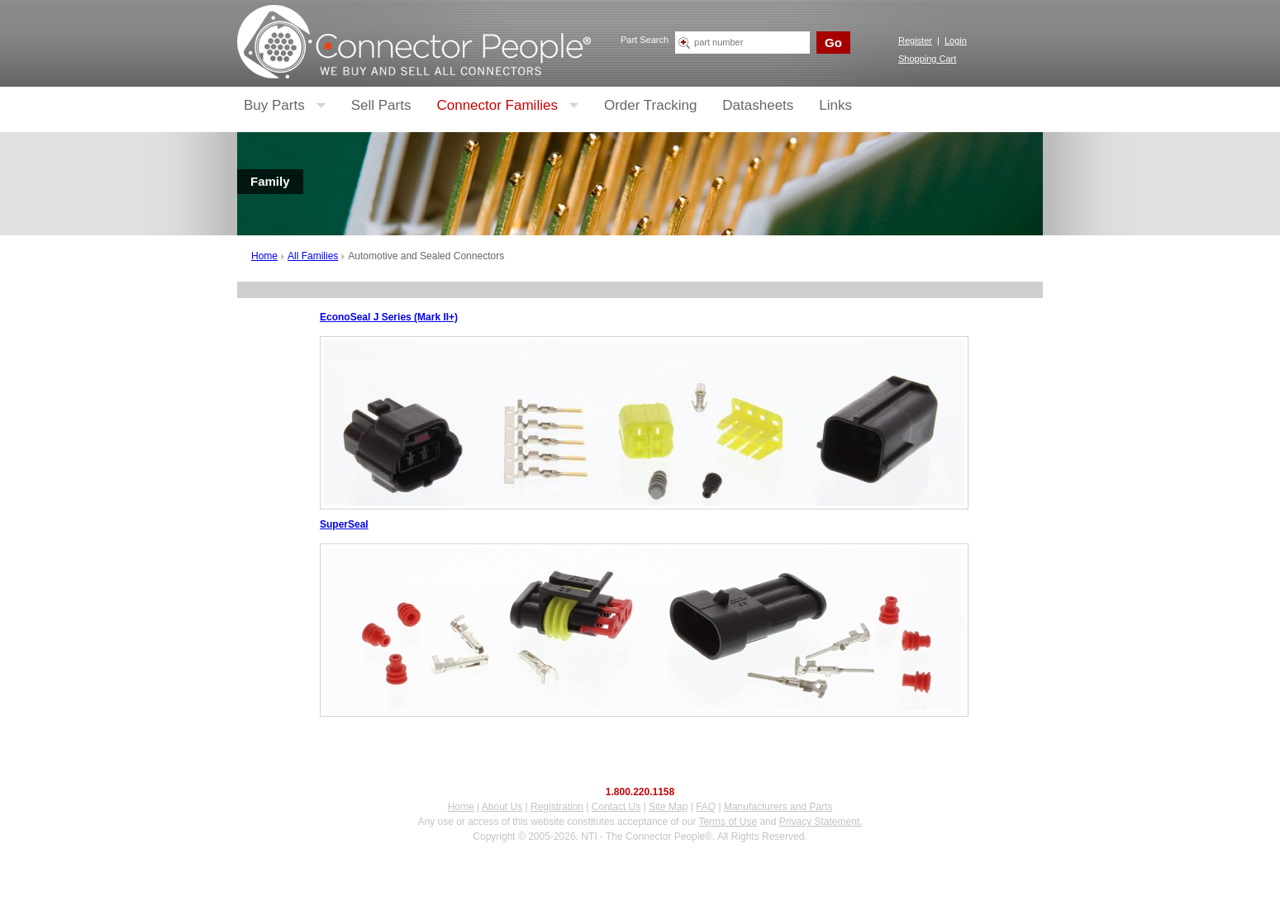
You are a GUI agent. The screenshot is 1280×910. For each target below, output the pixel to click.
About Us (502, 807)
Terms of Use (727, 821)
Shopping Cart (927, 59)
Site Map (668, 807)
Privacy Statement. (821, 821)
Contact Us (616, 807)
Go (833, 43)
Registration (557, 807)
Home (264, 256)
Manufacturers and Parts (778, 807)
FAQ (706, 807)
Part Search (645, 40)
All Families (313, 256)
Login (956, 40)
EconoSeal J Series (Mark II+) (389, 317)
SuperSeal (344, 524)
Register (915, 40)
